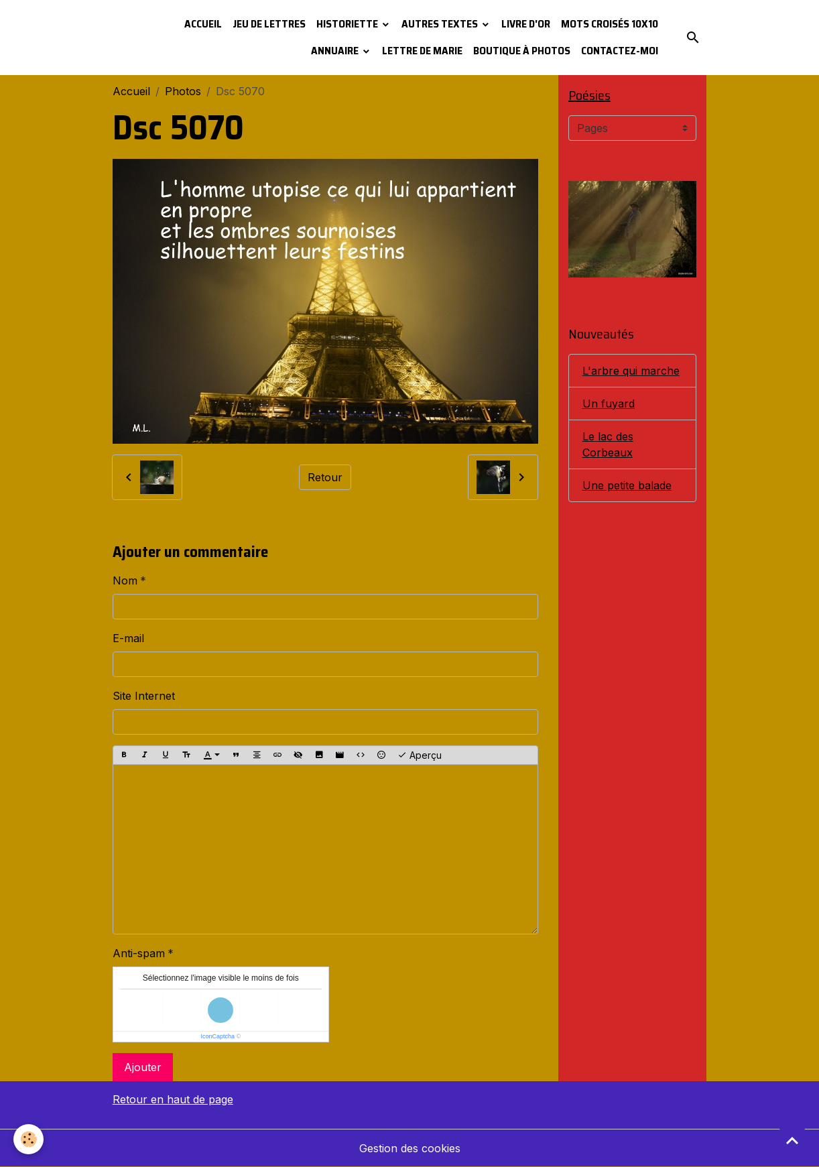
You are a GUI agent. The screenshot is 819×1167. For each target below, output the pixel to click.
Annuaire (336, 50)
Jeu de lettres (269, 23)
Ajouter (143, 1067)
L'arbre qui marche (631, 370)
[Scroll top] (792, 1140)
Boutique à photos (521, 50)
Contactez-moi (619, 50)
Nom (125, 580)
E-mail (128, 638)
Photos (183, 91)
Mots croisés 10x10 (609, 23)
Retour (325, 477)
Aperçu (419, 755)
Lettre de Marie (422, 50)
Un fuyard (608, 403)
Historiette (348, 23)
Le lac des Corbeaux (607, 444)
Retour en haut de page (173, 1099)
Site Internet (144, 695)
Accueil (203, 23)
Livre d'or (525, 23)
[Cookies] (28, 1139)
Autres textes (440, 23)
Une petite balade (627, 485)
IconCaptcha (217, 1036)
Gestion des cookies (409, 1148)
